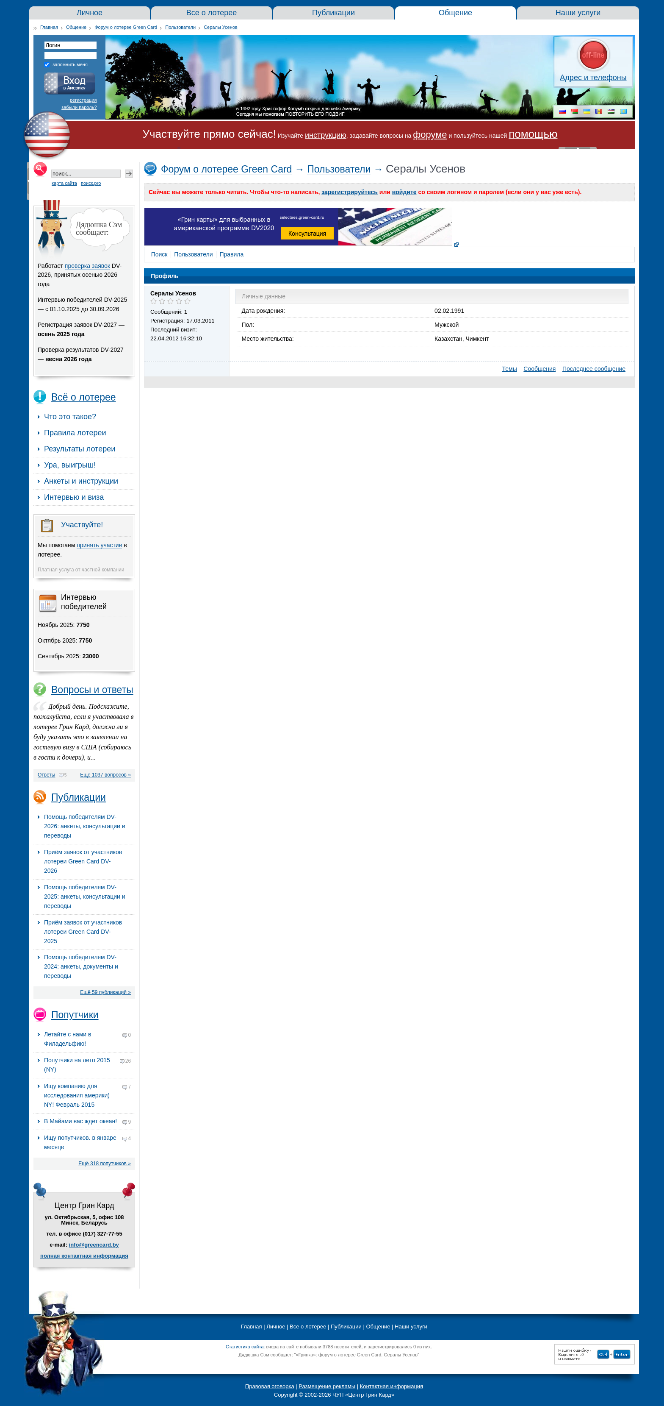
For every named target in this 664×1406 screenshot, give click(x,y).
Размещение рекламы (327, 1386)
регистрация (83, 100)
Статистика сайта (245, 1346)
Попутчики (75, 1014)
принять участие (99, 545)
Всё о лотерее (83, 397)
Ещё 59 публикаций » (105, 992)
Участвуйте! (82, 525)
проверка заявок (87, 265)
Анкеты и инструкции (81, 481)
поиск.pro (91, 183)
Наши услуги (411, 1326)
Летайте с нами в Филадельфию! (87, 1039)
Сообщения (539, 368)
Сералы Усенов (221, 27)
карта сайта (64, 183)
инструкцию (325, 135)
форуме (430, 134)
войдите (404, 192)
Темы (509, 368)
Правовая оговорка (269, 1386)
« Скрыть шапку (578, 148)
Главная (49, 27)
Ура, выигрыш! (70, 465)
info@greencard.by (94, 1245)
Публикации (78, 797)
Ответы (46, 775)
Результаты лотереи (79, 449)
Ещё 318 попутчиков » (104, 1164)
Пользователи (180, 27)
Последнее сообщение (593, 368)
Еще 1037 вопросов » (105, 775)
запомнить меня (70, 64)
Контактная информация (391, 1386)
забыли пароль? (79, 107)
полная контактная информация (84, 1256)
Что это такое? (70, 416)
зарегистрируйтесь (349, 192)
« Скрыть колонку (28, 181)
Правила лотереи (75, 433)
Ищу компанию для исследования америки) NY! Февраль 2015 (87, 1095)
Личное (275, 1326)
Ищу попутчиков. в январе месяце (87, 1142)
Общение (76, 27)
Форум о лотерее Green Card (125, 27)
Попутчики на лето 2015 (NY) (87, 1065)
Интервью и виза (74, 497)
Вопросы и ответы (92, 689)
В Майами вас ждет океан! (87, 1122)
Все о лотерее (308, 1326)
